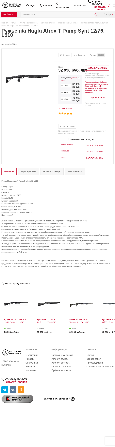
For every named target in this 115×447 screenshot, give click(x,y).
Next (111, 282)
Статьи (90, 355)
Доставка (46, 5)
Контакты (80, 5)
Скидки (31, 5)
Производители (95, 363)
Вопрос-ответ (94, 359)
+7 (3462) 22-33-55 (97, 3)
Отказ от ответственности (100, 366)
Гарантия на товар (61, 366)
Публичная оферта (61, 370)
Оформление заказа (62, 355)
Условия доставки (60, 363)
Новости (29, 359)
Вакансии (30, 366)
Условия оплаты (59, 359)
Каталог (11, 14)
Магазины (30, 370)
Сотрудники (31, 363)
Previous (107, 282)
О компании (62, 5)
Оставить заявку (94, 145)
